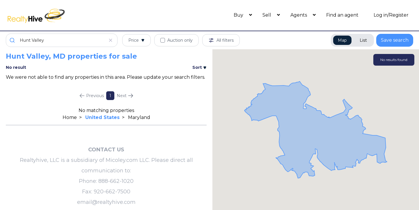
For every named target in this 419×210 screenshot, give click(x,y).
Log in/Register (391, 15)
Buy (239, 15)
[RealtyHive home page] (57, 15)
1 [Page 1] (110, 95)
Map (342, 40)
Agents (299, 15)
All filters (221, 40)
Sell (267, 15)
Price (136, 40)
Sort (199, 67)
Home (70, 117)
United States (102, 117)
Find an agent (342, 15)
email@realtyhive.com (106, 202)
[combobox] (62, 40)
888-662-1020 (116, 181)
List (363, 40)
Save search (395, 40)
